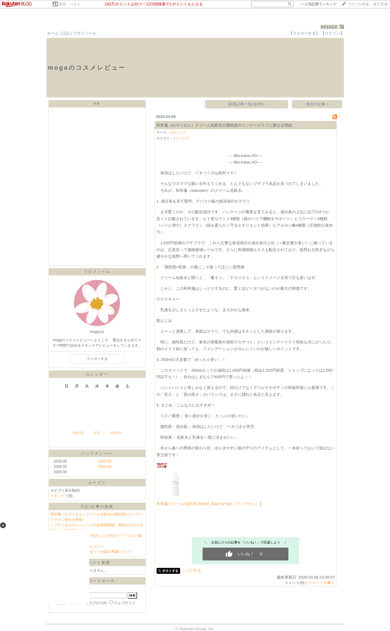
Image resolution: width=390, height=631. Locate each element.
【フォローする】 (304, 33)
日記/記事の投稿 (97, 506)
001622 (329, 27)
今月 (97, 432)
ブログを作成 (358, 4)
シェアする (191, 570)
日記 (66, 33)
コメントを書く (321, 582)
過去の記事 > (317, 104)
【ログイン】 (332, 33)
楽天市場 (380, 4)
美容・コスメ (69, 4)
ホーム (53, 33)
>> (318, 4)
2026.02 (105, 467)
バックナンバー (97, 453)
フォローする (97, 359)
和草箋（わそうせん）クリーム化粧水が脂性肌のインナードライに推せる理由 (224, 125)
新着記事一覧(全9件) (246, 104)
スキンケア (59, 496)
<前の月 (78, 432)
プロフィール (84, 33)
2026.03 (105, 461)
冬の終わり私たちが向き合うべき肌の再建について (91, 552)
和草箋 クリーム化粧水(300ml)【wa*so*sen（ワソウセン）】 (209, 503)
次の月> (116, 432)
